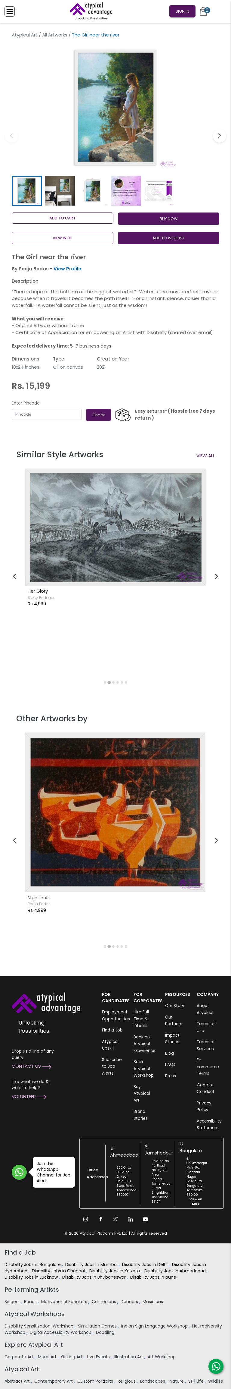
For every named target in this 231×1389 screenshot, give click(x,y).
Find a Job (112, 1030)
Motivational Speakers (64, 1302)
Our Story (174, 1006)
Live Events (99, 1357)
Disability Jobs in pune (153, 1277)
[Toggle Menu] (10, 11)
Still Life (196, 1381)
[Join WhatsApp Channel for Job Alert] (19, 1172)
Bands (31, 1302)
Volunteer (29, 1096)
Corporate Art (20, 1357)
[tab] (105, 682)
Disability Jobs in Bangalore (33, 1264)
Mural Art (48, 1357)
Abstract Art (18, 1381)
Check (98, 414)
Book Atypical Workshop (144, 1068)
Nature (177, 1381)
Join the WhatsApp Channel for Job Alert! (51, 1172)
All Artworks (54, 35)
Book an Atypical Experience (145, 1044)
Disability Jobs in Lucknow (32, 1277)
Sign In (182, 11)
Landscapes (153, 1381)
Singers (13, 1302)
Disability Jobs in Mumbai (92, 1264)
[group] (115, 107)
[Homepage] (90, 11)
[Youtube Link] (146, 1219)
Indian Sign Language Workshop (155, 1326)
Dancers (130, 1302)
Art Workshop (162, 1357)
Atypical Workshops (35, 1314)
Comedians (104, 1302)
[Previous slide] (14, 576)
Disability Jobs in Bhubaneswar (94, 1277)
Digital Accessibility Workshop (61, 1332)
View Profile (67, 269)
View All (205, 455)
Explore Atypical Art (34, 1344)
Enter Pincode (26, 403)
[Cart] (203, 11)
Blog (169, 1053)
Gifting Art (72, 1357)
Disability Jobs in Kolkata (115, 1271)
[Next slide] (216, 576)
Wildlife (216, 1381)
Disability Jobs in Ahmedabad (175, 1271)
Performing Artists (32, 1289)
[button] (219, 136)
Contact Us (31, 1066)
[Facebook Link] (100, 1219)
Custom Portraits (95, 1381)
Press (170, 1076)
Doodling (106, 1332)
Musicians (153, 1302)
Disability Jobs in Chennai (59, 1271)
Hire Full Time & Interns (141, 1018)
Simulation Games (98, 1326)
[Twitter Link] (115, 1219)
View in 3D (62, 238)
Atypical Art (25, 35)
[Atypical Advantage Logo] (46, 1002)
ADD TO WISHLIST (168, 238)
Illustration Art (129, 1357)
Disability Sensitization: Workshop (40, 1326)
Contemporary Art (54, 1381)
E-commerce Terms (208, 1066)
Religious (127, 1381)
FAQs (170, 1064)
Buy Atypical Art (142, 1093)
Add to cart (62, 218)
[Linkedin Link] (131, 1219)
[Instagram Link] (85, 1219)
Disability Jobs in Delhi (145, 1264)
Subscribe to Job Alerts (112, 1066)
